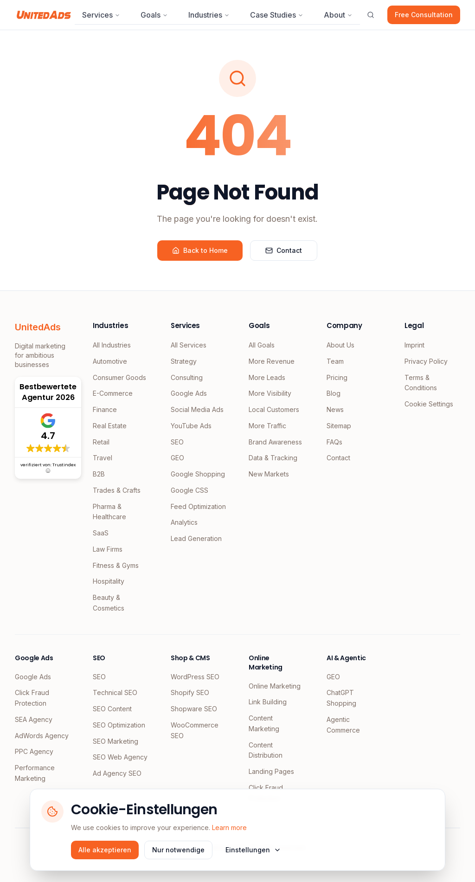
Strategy (184, 361)
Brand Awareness (275, 442)
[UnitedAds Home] (44, 14)
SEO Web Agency (120, 757)
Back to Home (200, 250)
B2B (99, 474)
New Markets (269, 474)
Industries (209, 14)
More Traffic (267, 426)
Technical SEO (115, 692)
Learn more (229, 827)
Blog (333, 393)
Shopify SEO (190, 692)
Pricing (337, 377)
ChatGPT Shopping (341, 698)
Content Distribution (265, 750)
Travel (102, 458)
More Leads (267, 377)
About (338, 14)
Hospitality (108, 581)
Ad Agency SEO (117, 773)
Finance (105, 409)
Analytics (184, 522)
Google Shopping (198, 474)
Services (101, 14)
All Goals (262, 345)
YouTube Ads (191, 426)
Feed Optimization (198, 506)
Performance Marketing (35, 773)
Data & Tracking (273, 458)
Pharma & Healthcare (109, 511)
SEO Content (112, 709)
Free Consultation (424, 15)
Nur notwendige (178, 850)
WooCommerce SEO (194, 730)
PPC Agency (34, 751)
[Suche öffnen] (370, 15)
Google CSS (189, 490)
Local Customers (274, 409)
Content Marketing (264, 723)
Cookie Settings (428, 404)
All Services (188, 345)
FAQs (334, 442)
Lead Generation (196, 538)
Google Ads (189, 393)
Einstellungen (253, 850)
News (335, 409)
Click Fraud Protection (32, 698)
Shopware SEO (194, 709)
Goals (154, 14)
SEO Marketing (115, 741)
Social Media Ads (197, 409)
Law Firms (107, 549)
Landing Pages (271, 771)
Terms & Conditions (420, 382)
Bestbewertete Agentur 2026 (48, 392)
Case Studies (276, 14)
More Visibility (270, 393)
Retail (101, 442)
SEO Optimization (119, 725)
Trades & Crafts (117, 490)
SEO (177, 442)
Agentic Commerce (343, 724)
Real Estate (110, 426)
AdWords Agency (42, 736)
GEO (177, 458)
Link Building (268, 702)
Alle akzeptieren (104, 850)
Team (335, 361)
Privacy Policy (426, 361)
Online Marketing (275, 686)
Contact (283, 250)
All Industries (112, 345)
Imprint (414, 345)
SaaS (101, 533)
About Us (340, 345)
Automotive (110, 361)
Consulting (187, 377)
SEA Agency (33, 719)
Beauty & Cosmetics (108, 602)
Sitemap (339, 426)
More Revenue (272, 361)
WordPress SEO (195, 677)
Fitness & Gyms (116, 565)
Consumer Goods (119, 377)
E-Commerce (113, 393)
